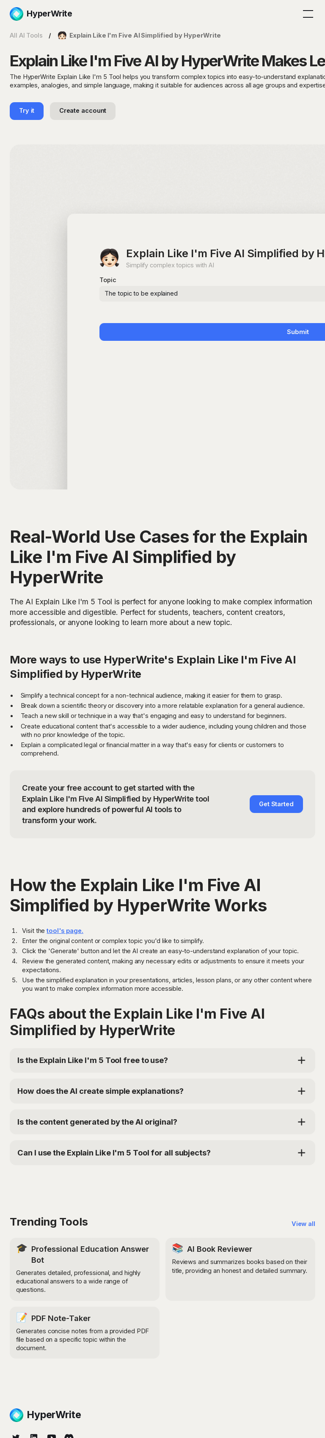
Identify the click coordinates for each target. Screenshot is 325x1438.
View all (303, 1224)
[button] (306, 14)
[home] (41, 14)
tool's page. (65, 931)
